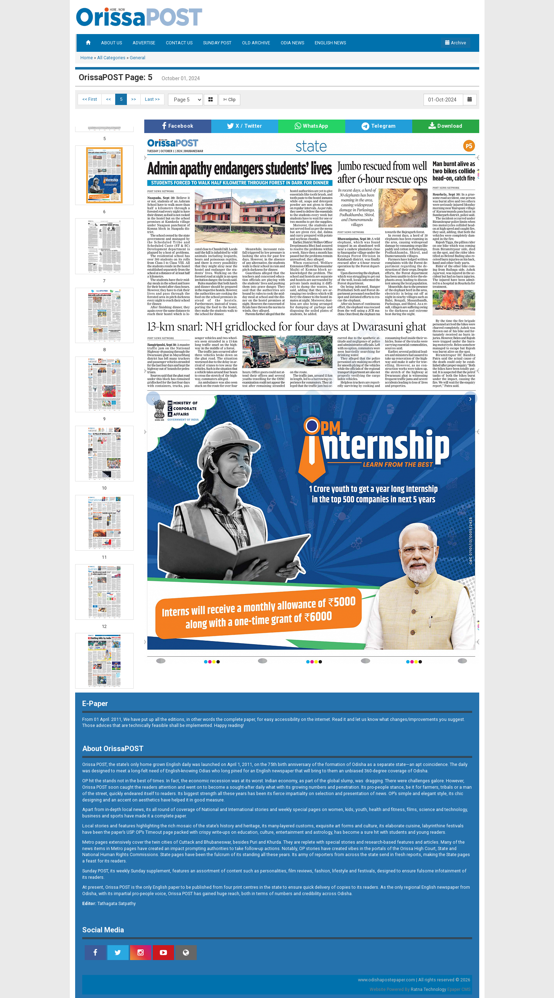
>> (133, 99)
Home (86, 57)
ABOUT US (111, 42)
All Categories (111, 57)
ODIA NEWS (292, 42)
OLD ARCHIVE (256, 42)
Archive (455, 42)
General (137, 57)
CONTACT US (179, 42)
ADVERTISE (144, 42)
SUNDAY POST (217, 42)
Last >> (152, 99)
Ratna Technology (428, 989)
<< (108, 99)
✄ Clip (229, 99)
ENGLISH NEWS (330, 42)
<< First (89, 99)
